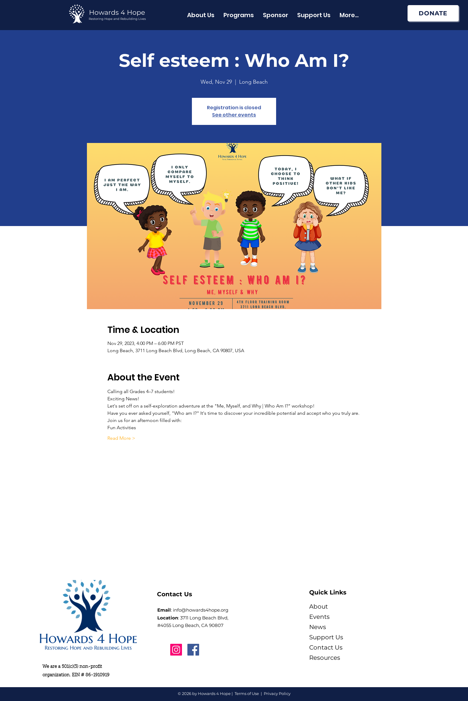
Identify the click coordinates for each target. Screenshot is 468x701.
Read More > (121, 438)
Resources (324, 657)
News (317, 627)
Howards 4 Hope (117, 12)
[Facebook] (193, 650)
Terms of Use (247, 693)
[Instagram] (176, 650)
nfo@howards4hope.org (201, 610)
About (318, 606)
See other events (234, 114)
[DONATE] (433, 13)
